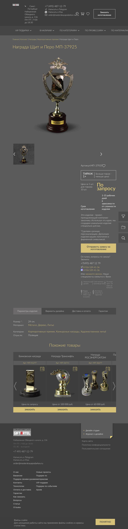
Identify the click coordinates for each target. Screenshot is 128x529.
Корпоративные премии (48, 39)
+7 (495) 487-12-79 (55, 6)
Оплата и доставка (22, 489)
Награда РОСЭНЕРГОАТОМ (95, 356)
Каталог (23, 39)
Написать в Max (55, 12)
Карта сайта (87, 441)
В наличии (46, 31)
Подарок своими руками (24, 479)
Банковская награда (30, 356)
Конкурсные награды (67, 331)
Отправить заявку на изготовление (98, 248)
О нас (16, 472)
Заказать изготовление (104, 13)
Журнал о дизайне (94, 434)
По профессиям (94, 31)
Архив (39, 489)
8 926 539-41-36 (91, 267)
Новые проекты (43, 472)
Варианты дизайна (55, 311)
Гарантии (103, 311)
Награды (32, 39)
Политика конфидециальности (96, 445)
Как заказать (19, 497)
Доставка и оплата (81, 311)
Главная (16, 39)
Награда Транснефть (62, 356)
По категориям (68, 31)
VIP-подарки (42, 482)
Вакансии (17, 475)
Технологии (18, 486)
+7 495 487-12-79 (23, 451)
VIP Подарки (22, 31)
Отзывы (17, 507)
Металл (32, 325)
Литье (50, 325)
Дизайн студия (92, 430)
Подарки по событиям (46, 486)
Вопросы (17, 500)
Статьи (16, 504)
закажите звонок (93, 274)
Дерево (42, 325)
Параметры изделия (27, 311)
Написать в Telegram (57, 9)
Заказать (30, 410)
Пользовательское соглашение (96, 449)
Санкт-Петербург (33, 7)
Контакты (17, 482)
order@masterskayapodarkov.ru (62, 15)
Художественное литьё (93, 331)
